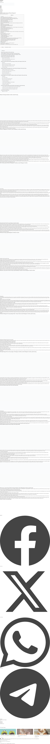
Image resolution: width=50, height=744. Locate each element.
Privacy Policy (2, 2)
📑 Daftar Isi (2, 16)
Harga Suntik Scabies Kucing (14, 738)
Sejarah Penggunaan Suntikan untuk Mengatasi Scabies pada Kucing (10, 53)
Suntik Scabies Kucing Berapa (35, 738)
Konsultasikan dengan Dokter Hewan (5, 29)
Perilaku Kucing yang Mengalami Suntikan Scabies (7, 21)
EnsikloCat (1, 10)
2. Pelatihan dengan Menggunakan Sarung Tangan (6, 35)
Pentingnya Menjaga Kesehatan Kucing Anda (7, 69)
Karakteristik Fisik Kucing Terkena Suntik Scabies (6, 19)
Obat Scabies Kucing (21, 738)
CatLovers (1, 9)
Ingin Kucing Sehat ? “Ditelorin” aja (5, 43)
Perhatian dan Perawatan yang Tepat (5, 30)
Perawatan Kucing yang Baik (5, 72)
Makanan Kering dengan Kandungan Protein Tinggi (8, 64)
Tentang (1, 1)
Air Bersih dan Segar (3, 26)
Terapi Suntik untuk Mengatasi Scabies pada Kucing (7, 28)
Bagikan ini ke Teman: (3, 41)
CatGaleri (1, 11)
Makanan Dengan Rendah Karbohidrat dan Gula (6, 25)
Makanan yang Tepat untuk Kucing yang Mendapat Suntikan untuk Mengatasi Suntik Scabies (13, 61)
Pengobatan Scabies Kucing (27, 738)
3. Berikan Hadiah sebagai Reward (5, 36)
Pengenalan (2, 23)
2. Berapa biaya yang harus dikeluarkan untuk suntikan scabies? (8, 39)
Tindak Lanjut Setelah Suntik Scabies (5, 34)
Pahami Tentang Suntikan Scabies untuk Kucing (6, 17)
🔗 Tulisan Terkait (3, 42)
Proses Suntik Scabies (4, 77)
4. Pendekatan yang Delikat (4, 37)
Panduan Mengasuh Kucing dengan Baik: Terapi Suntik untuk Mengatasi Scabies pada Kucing (12, 27)
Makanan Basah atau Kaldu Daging (5, 24)
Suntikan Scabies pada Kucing (4, 20)
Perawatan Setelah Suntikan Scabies (5, 22)
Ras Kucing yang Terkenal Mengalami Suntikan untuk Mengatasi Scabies (9, 18)
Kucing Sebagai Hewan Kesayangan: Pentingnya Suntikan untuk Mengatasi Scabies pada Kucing (12, 31)
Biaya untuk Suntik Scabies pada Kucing (5, 33)
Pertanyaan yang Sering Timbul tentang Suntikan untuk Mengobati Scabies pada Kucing (13, 85)
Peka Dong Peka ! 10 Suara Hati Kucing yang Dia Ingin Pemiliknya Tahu (9, 44)
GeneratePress (13, 743)
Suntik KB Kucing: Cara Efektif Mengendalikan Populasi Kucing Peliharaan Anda (5, 739)
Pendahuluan (2, 32)
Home (1, 8)
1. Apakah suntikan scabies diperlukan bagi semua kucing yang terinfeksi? (9, 38)
